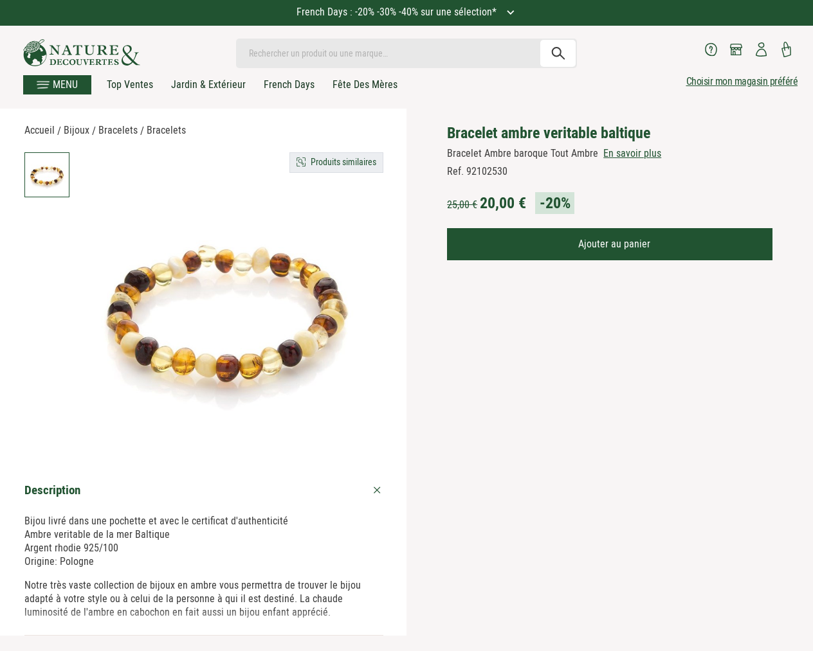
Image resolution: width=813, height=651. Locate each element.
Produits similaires (343, 162)
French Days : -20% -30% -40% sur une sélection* (398, 12)
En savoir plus (632, 153)
